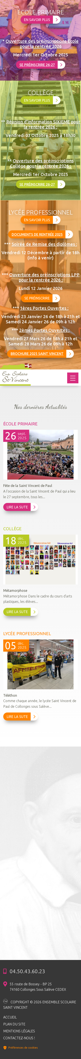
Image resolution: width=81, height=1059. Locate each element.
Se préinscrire (40, 298)
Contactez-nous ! (19, 1038)
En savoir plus (41, 19)
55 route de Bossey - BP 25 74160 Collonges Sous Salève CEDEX (38, 987)
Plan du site (14, 1024)
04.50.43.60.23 (27, 971)
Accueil (10, 1017)
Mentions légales (19, 1031)
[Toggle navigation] (72, 378)
